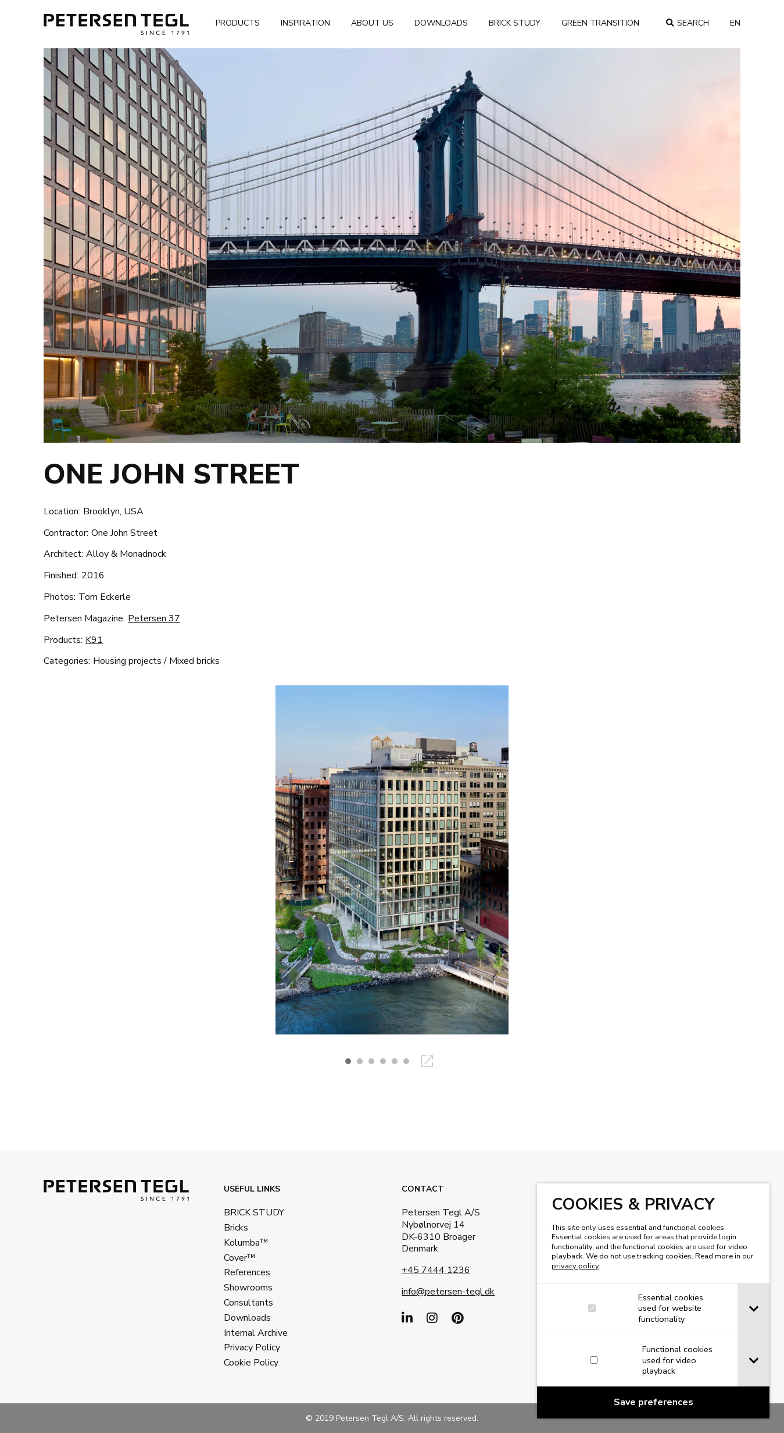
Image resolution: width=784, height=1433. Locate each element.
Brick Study (514, 23)
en (735, 23)
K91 (94, 640)
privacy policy (576, 1266)
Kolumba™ (246, 1242)
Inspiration (305, 23)
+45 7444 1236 (436, 1270)
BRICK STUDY (254, 1212)
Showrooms (248, 1287)
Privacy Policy (252, 1347)
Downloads (441, 23)
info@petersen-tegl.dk (448, 1291)
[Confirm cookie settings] (654, 1402)
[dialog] (654, 1300)
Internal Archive (256, 1333)
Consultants (248, 1302)
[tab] (755, 1309)
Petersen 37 (154, 618)
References (247, 1272)
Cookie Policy (251, 1362)
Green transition (600, 23)
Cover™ (240, 1257)
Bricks (236, 1227)
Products (238, 23)
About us (372, 23)
